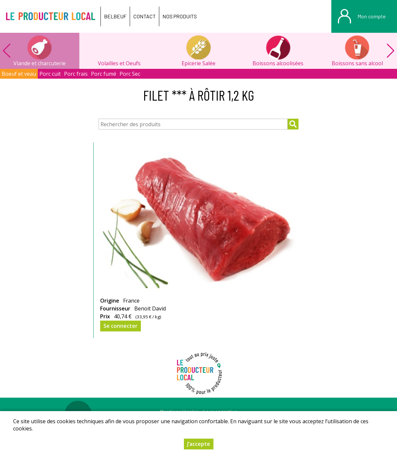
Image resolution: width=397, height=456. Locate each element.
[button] (390, 51)
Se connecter (120, 325)
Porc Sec (130, 73)
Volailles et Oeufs (119, 63)
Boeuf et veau (19, 73)
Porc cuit (50, 73)
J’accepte (198, 443)
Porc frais (76, 73)
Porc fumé (103, 73)
